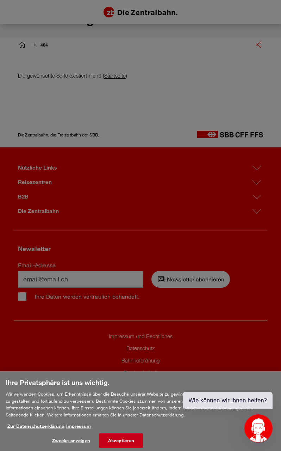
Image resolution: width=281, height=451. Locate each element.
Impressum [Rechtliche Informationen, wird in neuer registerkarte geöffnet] (78, 430)
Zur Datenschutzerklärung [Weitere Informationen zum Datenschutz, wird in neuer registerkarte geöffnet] (35, 430)
